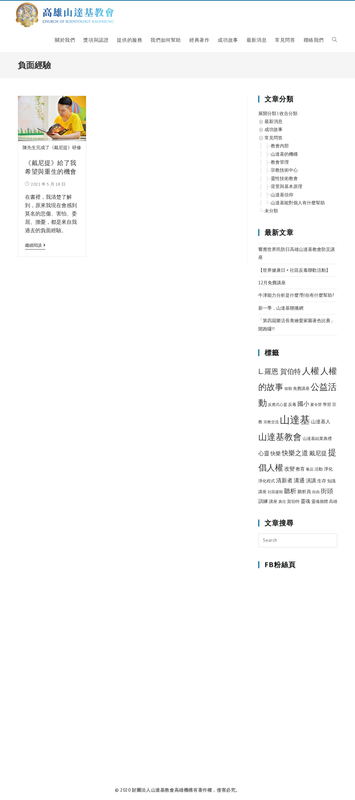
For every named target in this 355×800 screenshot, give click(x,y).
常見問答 (274, 140)
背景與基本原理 (286, 189)
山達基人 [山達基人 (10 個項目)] (320, 424)
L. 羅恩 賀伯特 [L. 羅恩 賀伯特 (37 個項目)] (279, 373)
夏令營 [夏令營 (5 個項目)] (316, 407)
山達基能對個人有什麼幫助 (298, 205)
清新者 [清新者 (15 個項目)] (284, 482)
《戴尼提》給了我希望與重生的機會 (51, 169)
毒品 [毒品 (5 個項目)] (309, 471)
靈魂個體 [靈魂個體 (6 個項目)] (319, 503)
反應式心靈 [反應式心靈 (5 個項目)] (277, 407)
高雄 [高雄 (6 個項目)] (333, 503)
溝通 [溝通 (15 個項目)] (299, 482)
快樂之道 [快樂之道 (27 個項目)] (295, 455)
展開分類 (267, 116)
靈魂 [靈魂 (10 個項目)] (305, 503)
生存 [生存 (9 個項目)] (321, 483)
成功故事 (274, 132)
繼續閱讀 (35, 247)
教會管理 (280, 165)
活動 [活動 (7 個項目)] (318, 471)
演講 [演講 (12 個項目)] (311, 482)
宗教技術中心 (284, 172)
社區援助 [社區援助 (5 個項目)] (275, 494)
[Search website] (334, 42)
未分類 (271, 213)
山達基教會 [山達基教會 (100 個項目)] (280, 439)
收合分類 (288, 116)
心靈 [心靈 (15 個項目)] (263, 455)
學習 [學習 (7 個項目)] (327, 406)
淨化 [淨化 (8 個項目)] (328, 471)
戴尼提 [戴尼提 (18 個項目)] (318, 455)
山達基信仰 (282, 197)
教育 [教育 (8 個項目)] (300, 471)
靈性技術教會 (284, 181)
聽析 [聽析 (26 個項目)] (290, 493)
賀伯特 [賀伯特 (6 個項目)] (293, 503)
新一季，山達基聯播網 (280, 310)
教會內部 (280, 148)
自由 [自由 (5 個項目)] (316, 494)
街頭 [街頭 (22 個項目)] (327, 493)
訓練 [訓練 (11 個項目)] (263, 503)
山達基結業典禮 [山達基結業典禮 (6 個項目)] (317, 440)
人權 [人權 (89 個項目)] (310, 373)
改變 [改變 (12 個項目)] (289, 471)
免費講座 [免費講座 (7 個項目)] (301, 390)
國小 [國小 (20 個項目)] (303, 406)
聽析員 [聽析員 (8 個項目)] (304, 494)
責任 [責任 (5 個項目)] (282, 503)
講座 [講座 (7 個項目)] (273, 503)
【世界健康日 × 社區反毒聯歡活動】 (294, 272)
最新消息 (274, 124)
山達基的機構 (284, 157)
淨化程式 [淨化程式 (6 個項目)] (266, 482)
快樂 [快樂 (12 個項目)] (275, 455)
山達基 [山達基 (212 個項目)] (295, 421)
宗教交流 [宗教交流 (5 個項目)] (271, 424)
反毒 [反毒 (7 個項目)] (292, 406)
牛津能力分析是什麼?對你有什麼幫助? (296, 298)
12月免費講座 (272, 285)
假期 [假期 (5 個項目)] (288, 391)
